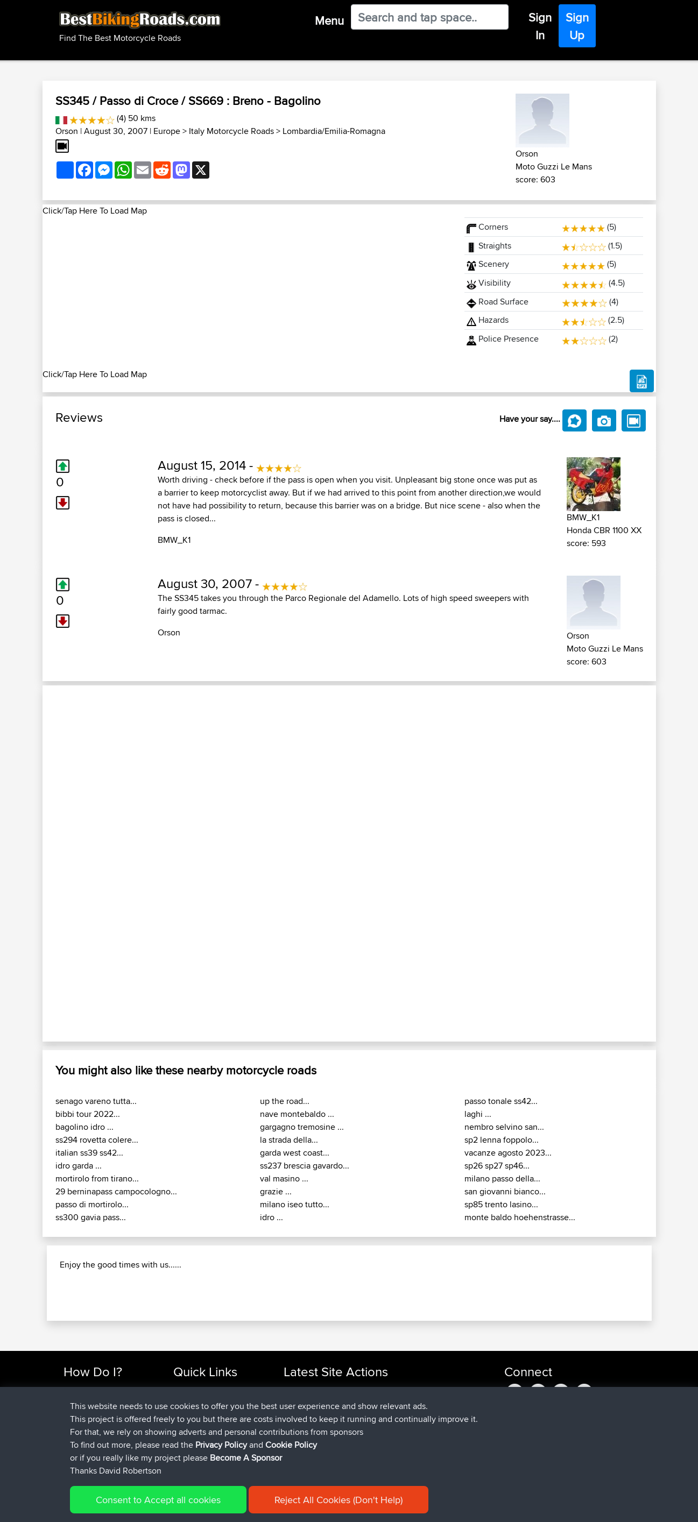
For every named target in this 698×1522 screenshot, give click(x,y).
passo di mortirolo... (92, 1204)
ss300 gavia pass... (90, 1217)
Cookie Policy (291, 1445)
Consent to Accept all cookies (158, 1499)
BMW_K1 (174, 540)
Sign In (540, 26)
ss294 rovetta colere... (96, 1140)
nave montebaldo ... (297, 1114)
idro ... (271, 1217)
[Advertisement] (247, 292)
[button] (89, 863)
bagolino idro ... (84, 1127)
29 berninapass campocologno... (116, 1191)
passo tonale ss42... (501, 1101)
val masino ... (284, 1178)
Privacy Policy (221, 1445)
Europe (166, 131)
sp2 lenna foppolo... (501, 1140)
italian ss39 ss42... (89, 1152)
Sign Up (577, 26)
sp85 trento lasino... (501, 1204)
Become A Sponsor (246, 1458)
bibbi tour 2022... (87, 1114)
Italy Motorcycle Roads (231, 131)
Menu (329, 20)
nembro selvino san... (504, 1127)
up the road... (284, 1101)
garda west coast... (294, 1152)
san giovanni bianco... (505, 1191)
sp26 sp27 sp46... (497, 1165)
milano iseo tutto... (294, 1204)
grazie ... (276, 1191)
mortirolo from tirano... (97, 1178)
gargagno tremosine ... (302, 1127)
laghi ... (477, 1114)
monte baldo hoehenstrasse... (519, 1217)
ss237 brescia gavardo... (304, 1165)
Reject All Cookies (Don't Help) (338, 1499)
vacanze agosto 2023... (508, 1152)
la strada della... (289, 1140)
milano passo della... (502, 1178)
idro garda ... (78, 1165)
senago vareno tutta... (96, 1101)
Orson (66, 131)
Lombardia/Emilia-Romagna (334, 131)
